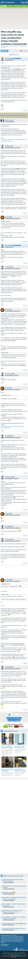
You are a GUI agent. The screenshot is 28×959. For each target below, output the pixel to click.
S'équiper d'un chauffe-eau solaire (20, 769)
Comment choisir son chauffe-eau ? (19, 746)
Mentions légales (20, 952)
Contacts (5, 952)
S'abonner (23, 50)
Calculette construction (6, 953)
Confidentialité (12, 954)
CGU (12, 953)
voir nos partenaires (4, 945)
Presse (15, 953)
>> (18, 54)
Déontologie (20, 953)
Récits (10, 6)
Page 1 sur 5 (12, 54)
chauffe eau (17, 68)
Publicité (24, 953)
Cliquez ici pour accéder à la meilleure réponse (13, 115)
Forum (3, 6)
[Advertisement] (14, 572)
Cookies (17, 954)
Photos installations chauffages (7, 769)
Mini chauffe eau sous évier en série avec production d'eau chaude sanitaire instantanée (14, 37)
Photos (16, 6)
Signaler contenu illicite (12, 952)
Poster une (14, 720)
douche (14, 275)
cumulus (17, 168)
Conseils (24, 6)
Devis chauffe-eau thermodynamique (6, 746)
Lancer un (14, 718)
